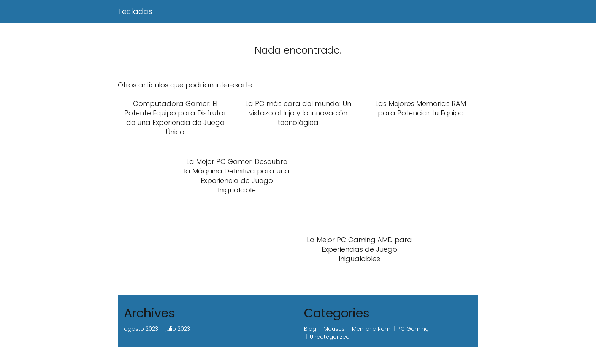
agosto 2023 (141, 329)
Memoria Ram (371, 329)
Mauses (334, 329)
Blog (310, 329)
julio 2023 (177, 329)
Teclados (135, 11)
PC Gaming (413, 329)
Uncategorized (330, 337)
